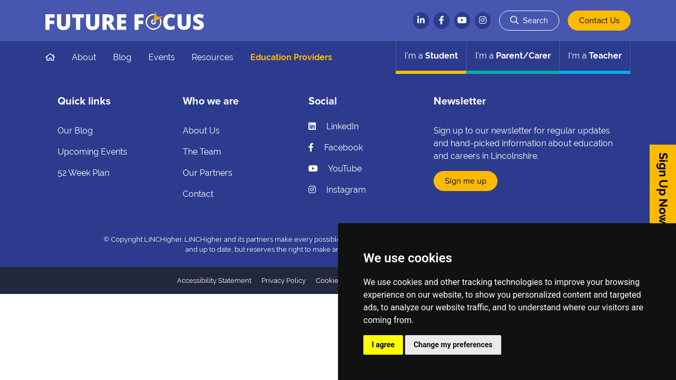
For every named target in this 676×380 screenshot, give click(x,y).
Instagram (337, 190)
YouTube (335, 169)
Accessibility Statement (214, 280)
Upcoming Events (92, 152)
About (84, 57)
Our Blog (75, 131)
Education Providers (291, 57)
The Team (202, 152)
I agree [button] (383, 344)
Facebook (335, 147)
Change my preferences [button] (453, 344)
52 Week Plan (83, 173)
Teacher (595, 56)
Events (161, 57)
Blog (122, 57)
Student (431, 56)
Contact (198, 194)
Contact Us (599, 20)
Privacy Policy (283, 280)
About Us (201, 131)
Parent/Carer (513, 56)
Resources (212, 57)
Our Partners (207, 173)
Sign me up (465, 181)
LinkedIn (333, 126)
